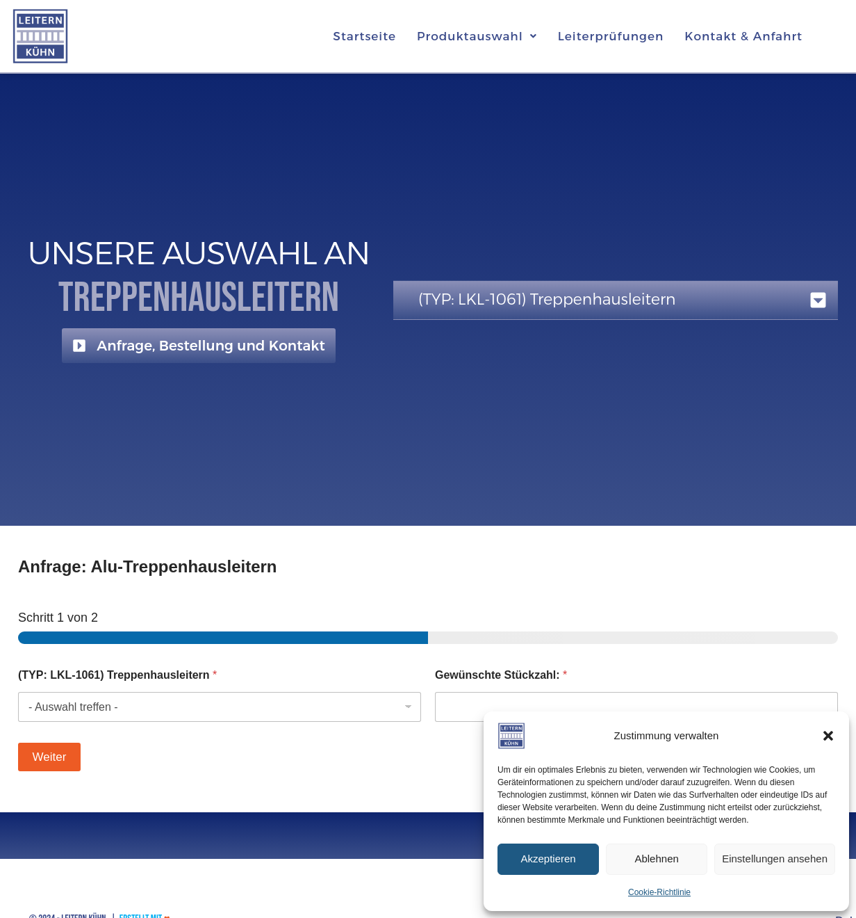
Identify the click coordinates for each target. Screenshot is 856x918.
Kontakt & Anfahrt (743, 36)
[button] (828, 736)
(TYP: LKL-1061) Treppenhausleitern (117, 675)
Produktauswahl (477, 36)
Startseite (364, 36)
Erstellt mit (145, 903)
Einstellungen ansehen (775, 858)
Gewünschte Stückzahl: (501, 675)
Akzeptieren (547, 858)
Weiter (50, 757)
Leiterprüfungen (611, 36)
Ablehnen (656, 858)
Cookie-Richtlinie (659, 892)
